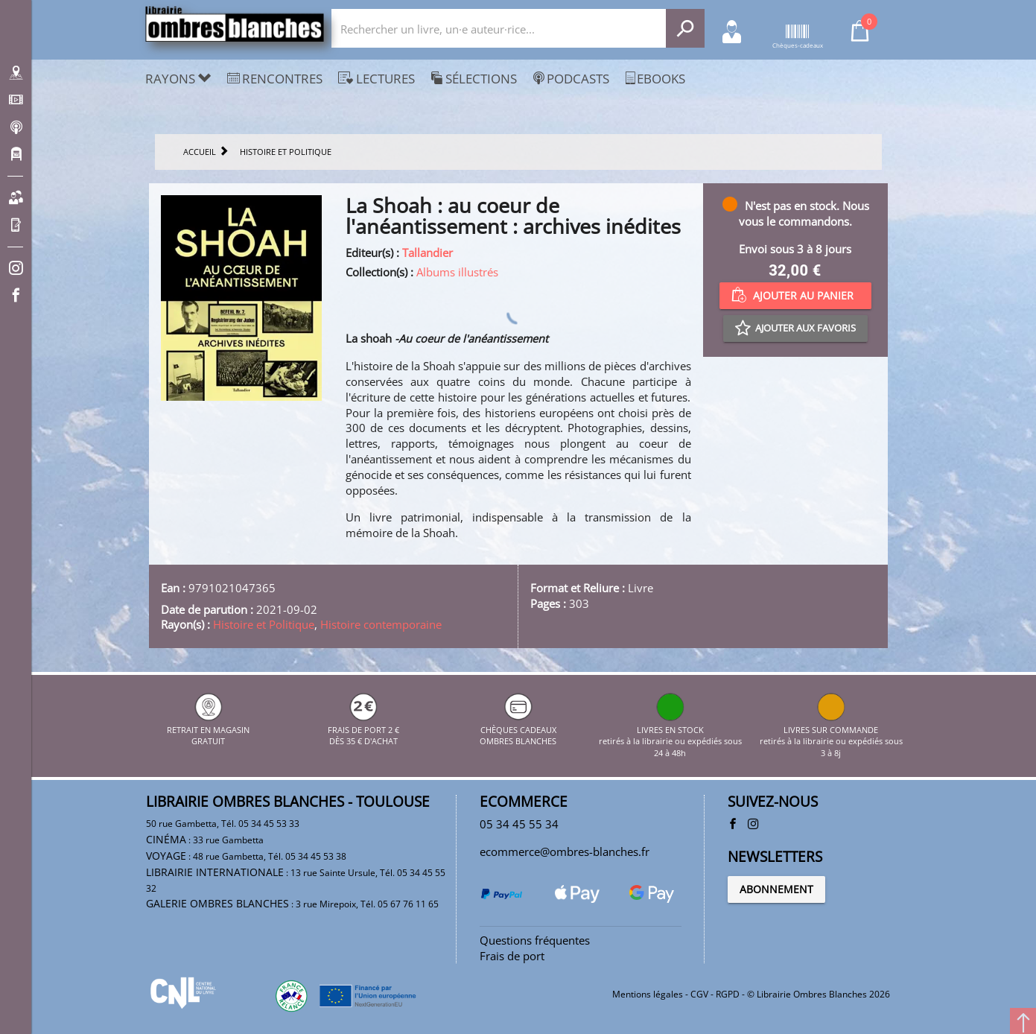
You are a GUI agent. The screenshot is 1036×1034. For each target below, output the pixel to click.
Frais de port (512, 955)
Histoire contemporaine (381, 624)
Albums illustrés (457, 271)
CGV (699, 994)
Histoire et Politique (263, 624)
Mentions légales (647, 994)
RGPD (728, 994)
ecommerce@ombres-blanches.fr (564, 851)
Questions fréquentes (535, 940)
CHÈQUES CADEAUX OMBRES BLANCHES (518, 729)
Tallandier (427, 252)
